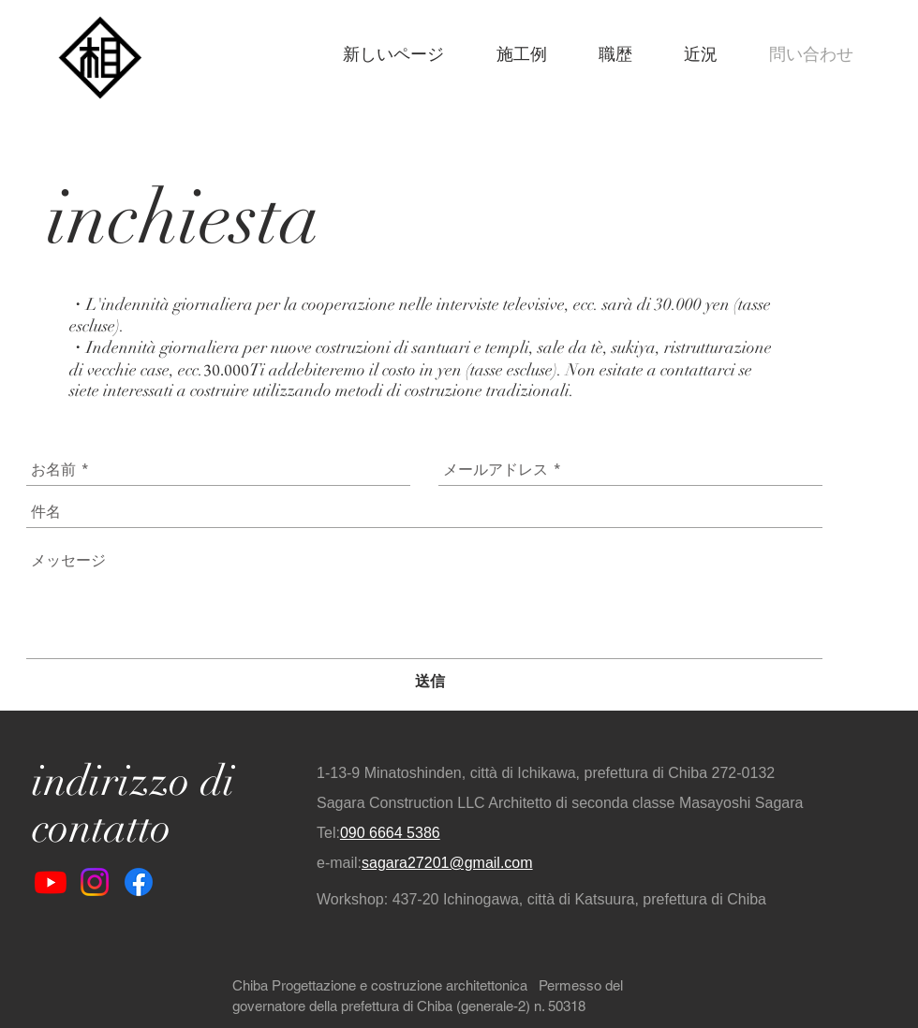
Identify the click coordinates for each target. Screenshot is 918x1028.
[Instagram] (94, 882)
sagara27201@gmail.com (447, 863)
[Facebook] (138, 882)
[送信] (430, 681)
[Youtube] (50, 882)
